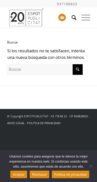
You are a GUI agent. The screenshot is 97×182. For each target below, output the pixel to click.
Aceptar (19, 174)
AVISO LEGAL (16, 123)
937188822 (67, 4)
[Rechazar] (90, 166)
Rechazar (39, 174)
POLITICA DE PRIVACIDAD (44, 123)
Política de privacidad (70, 174)
